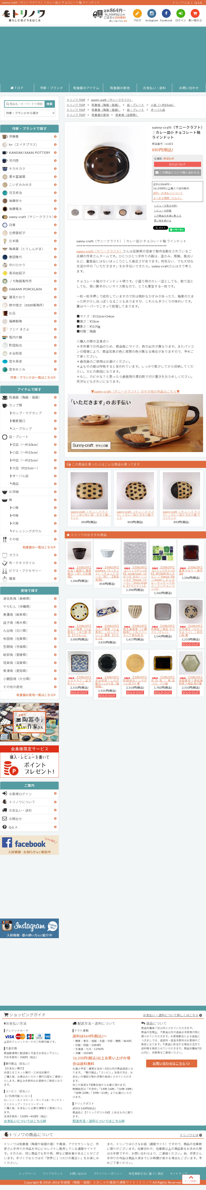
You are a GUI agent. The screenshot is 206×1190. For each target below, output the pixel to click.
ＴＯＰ (17, 88)
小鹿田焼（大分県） (18, 679)
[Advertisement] (103, 54)
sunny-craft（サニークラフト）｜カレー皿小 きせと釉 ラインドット (181, 514)
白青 (12, 225)
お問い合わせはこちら (171, 1063)
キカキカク (17, 168)
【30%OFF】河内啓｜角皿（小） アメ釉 (163, 680)
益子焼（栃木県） (16, 622)
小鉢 (15, 507)
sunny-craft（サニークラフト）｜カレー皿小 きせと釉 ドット (135, 514)
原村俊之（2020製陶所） (27, 305)
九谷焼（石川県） (16, 630)
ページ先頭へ (191, 1178)
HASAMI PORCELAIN (25, 289)
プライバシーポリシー (107, 1173)
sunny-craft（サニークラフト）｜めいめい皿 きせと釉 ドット (91, 514)
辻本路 (14, 241)
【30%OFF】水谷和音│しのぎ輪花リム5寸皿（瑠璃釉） (107, 682)
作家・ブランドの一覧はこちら (33, 377)
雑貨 (12, 578)
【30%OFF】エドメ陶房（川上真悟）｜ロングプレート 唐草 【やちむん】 (107, 632)
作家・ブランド (51, 88)
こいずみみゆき (20, 184)
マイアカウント (53, 1173)
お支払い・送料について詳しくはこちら (170, 1015)
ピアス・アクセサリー (25, 570)
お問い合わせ (189, 88)
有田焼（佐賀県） (16, 638)
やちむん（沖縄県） (18, 606)
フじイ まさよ (19, 329)
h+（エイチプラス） (24, 144)
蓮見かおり (17, 297)
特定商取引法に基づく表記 (146, 1173)
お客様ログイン (17, 793)
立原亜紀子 (17, 233)
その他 (14, 539)
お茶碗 (14, 492)
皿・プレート (19, 437)
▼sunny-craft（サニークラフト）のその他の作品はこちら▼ (135, 391)
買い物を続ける (162, 220)
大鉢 (15, 523)
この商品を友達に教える (167, 215)
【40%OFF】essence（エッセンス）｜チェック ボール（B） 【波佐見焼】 (107, 573)
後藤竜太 (15, 209)
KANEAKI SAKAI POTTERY (29, 152)
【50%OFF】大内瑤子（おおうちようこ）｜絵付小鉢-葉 (191, 630)
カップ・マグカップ (27, 413)
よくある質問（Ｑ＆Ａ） (168, 198)
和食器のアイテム (86, 88)
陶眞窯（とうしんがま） (27, 249)
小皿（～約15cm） (26, 452)
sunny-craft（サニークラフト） (32, 217)
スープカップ (22, 428)
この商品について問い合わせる (177, 172)
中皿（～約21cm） (26, 460)
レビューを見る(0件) (165, 205)
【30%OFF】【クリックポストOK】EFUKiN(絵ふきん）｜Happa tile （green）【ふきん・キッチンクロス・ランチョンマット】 (163, 578)
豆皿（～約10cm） (26, 444)
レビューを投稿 (162, 210)
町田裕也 (15, 345)
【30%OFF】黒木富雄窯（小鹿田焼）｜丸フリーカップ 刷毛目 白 (135, 630)
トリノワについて (22, 802)
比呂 (12, 313)
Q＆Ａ (10, 827)
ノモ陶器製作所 (20, 281)
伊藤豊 (14, 136)
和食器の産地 (120, 88)
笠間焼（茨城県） (16, 646)
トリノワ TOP (76, 99)
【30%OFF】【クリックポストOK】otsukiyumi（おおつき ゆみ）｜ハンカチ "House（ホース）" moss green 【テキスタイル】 (135, 576)
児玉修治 (15, 192)
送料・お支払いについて (168, 193)
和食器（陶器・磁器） (25, 397)
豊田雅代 (15, 257)
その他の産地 (13, 687)
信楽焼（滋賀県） (16, 663)
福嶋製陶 (15, 321)
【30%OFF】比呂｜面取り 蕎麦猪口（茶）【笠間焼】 (79, 572)
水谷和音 (15, 353)
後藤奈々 (15, 201)
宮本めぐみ (17, 369)
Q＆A (198, 2)
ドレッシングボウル (27, 531)
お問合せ (12, 818)
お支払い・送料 (154, 88)
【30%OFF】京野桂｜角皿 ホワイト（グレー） (163, 629)
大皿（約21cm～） (26, 468)
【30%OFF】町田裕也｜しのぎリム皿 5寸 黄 (135, 680)
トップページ (27, 1173)
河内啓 (14, 160)
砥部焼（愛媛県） (16, 654)
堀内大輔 (15, 337)
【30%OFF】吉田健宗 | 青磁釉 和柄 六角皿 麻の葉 (191, 680)
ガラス (14, 555)
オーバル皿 (20, 476)
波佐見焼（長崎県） (18, 598)
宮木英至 (15, 361)
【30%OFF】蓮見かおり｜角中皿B (191, 570)
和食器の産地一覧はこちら (36, 695)
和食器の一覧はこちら (39, 547)
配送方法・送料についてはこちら (99, 1121)
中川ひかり (17, 265)
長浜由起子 (17, 273)
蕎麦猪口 (19, 421)
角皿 (15, 484)
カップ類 (15, 405)
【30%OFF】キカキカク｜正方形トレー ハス (79, 680)
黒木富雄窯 (17, 176)
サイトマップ (178, 1173)
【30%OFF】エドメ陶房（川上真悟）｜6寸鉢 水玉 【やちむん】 (79, 630)
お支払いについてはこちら (25, 1121)
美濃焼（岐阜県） (16, 614)
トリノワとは (181, 2)
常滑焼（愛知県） (16, 671)
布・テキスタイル (22, 563)
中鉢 (15, 515)
